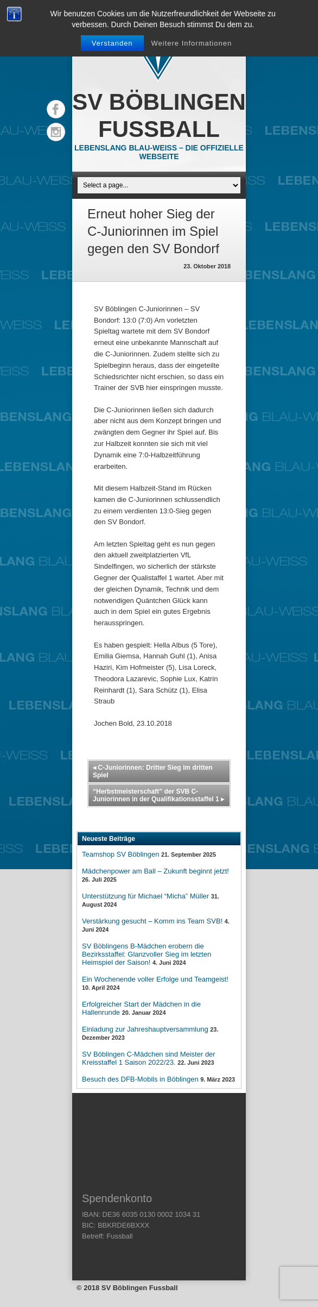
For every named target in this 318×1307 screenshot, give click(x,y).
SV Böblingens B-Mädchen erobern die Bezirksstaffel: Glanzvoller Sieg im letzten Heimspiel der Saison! (146, 954)
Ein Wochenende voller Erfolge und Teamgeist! (155, 979)
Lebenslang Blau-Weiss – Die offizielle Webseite (159, 152)
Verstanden (112, 43)
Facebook (56, 109)
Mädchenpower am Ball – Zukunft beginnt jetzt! (155, 871)
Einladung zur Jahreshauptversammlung (145, 1029)
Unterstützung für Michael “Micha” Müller (145, 896)
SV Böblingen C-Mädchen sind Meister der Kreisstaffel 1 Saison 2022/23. (148, 1058)
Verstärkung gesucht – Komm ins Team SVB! (152, 921)
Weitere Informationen (191, 43)
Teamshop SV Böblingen (120, 854)
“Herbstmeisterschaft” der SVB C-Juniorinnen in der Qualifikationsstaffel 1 (158, 795)
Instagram (56, 132)
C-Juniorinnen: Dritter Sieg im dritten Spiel (153, 771)
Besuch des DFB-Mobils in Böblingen (140, 1079)
